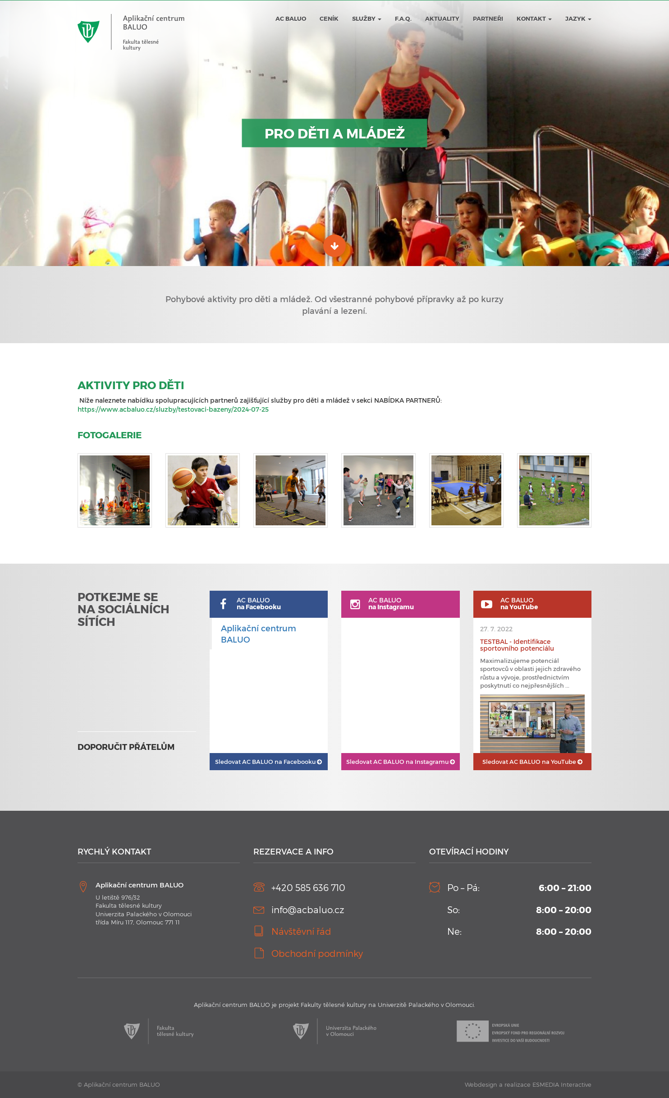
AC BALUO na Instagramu (400, 761)
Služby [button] (366, 18)
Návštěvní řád (301, 931)
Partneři (488, 18)
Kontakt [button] (534, 18)
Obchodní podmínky (317, 953)
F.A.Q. (403, 18)
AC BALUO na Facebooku (268, 761)
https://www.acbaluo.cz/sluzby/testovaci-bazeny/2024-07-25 (173, 409)
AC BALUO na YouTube (532, 761)
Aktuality (442, 18)
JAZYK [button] (578, 18)
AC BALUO (290, 18)
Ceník (329, 18)
